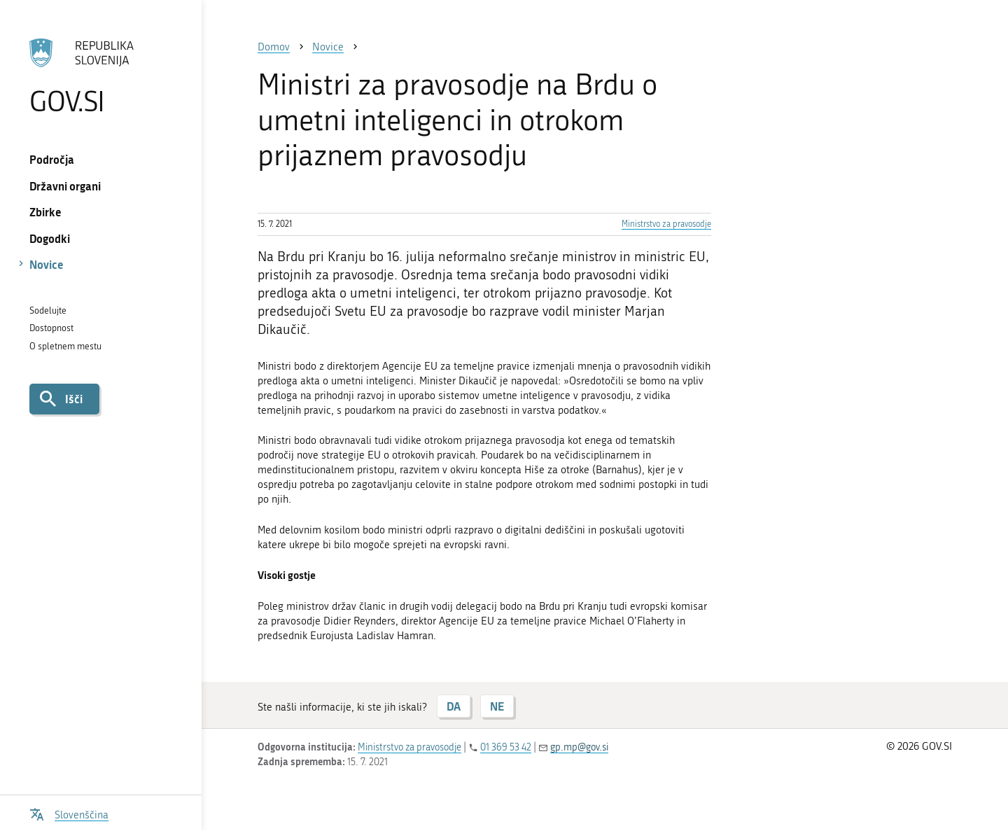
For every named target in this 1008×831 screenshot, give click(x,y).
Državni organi (65, 186)
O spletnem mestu (65, 346)
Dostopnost (51, 328)
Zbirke (45, 212)
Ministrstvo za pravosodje (666, 224)
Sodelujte (47, 310)
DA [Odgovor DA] (454, 706)
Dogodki (49, 238)
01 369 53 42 (505, 747)
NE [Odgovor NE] (497, 706)
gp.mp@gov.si (579, 747)
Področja (51, 159)
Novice (46, 264)
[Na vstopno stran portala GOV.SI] (100, 76)
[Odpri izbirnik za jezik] (69, 813)
